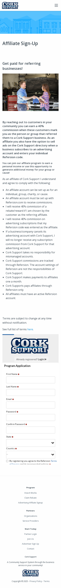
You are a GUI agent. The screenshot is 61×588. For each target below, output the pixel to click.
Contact (30, 548)
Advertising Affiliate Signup (30, 502)
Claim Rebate (30, 497)
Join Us (30, 539)
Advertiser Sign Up (30, 543)
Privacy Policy (36, 581)
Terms (46, 581)
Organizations (30, 516)
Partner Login (30, 534)
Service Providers (31, 521)
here (30, 329)
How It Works (30, 493)
